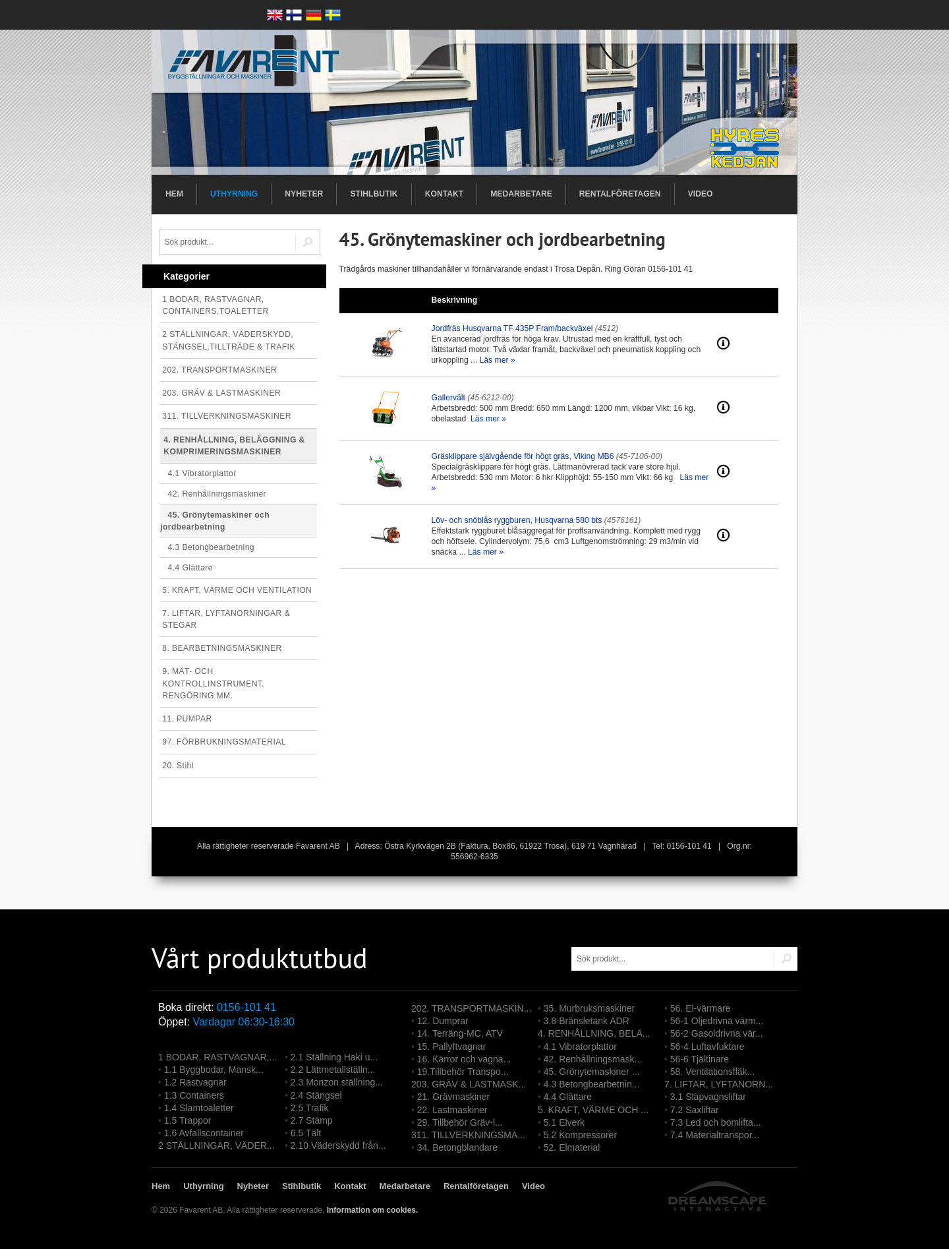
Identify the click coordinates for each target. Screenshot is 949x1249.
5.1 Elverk (564, 1122)
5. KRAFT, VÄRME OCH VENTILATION (237, 590)
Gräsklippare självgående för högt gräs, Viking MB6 (523, 456)
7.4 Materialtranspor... (714, 1135)
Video (700, 193)
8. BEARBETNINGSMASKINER (221, 648)
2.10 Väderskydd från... (338, 1145)
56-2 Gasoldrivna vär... (716, 1033)
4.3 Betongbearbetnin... (592, 1084)
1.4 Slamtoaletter (199, 1108)
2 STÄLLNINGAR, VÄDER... (216, 1145)
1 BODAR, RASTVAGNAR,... (217, 1057)
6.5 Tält (306, 1133)
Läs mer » (497, 360)
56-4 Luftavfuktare (707, 1046)
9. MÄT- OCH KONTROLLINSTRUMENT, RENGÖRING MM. (213, 683)
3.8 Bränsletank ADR (586, 1021)
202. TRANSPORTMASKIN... (471, 1008)
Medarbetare (521, 193)
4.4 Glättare (186, 567)
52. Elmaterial (572, 1147)
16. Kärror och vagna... (464, 1059)
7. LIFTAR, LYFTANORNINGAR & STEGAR (226, 619)
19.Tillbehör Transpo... (463, 1071)
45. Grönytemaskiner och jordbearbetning (215, 521)
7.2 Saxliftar (694, 1110)
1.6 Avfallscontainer (204, 1133)
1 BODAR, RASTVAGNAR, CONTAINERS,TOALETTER (215, 305)
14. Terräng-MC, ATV (460, 1033)
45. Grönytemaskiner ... (592, 1071)
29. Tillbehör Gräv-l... (460, 1122)
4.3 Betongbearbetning (207, 547)
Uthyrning (234, 193)
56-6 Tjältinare (699, 1059)
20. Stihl (178, 765)
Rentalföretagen (620, 193)
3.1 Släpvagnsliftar (708, 1096)
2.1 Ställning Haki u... (334, 1057)
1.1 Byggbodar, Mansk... (214, 1069)
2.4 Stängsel (316, 1095)
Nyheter (304, 193)
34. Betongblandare (457, 1147)
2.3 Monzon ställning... (337, 1082)
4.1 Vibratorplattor (198, 473)
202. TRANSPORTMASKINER (219, 370)
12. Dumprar (443, 1021)
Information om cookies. (372, 1210)
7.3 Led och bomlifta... (715, 1122)
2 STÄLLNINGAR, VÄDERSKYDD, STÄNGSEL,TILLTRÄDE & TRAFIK (228, 340)
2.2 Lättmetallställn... (333, 1069)
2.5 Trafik (310, 1108)
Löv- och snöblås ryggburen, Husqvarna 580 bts (517, 520)
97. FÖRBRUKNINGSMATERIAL (224, 741)
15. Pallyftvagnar (451, 1046)
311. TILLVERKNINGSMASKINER (226, 416)
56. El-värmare (700, 1008)
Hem (174, 193)
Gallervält (448, 397)
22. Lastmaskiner (452, 1110)
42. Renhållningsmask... (593, 1059)
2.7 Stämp (312, 1120)
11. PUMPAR (187, 718)
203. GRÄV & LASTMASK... (468, 1084)
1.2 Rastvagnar (195, 1082)
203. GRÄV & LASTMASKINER (221, 393)
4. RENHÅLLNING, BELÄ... (594, 1033)
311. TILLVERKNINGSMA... (468, 1135)
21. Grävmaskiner (453, 1096)
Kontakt (444, 193)
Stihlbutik (373, 193)
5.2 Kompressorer (580, 1135)
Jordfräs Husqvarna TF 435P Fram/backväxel (512, 328)
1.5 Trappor (188, 1120)
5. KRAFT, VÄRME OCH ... (593, 1110)
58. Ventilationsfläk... (712, 1071)
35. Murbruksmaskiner (589, 1008)
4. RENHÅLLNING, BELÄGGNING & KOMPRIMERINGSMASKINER (234, 445)
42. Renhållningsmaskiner (213, 494)
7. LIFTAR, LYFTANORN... (718, 1084)
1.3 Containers (194, 1095)
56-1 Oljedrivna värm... (717, 1021)
